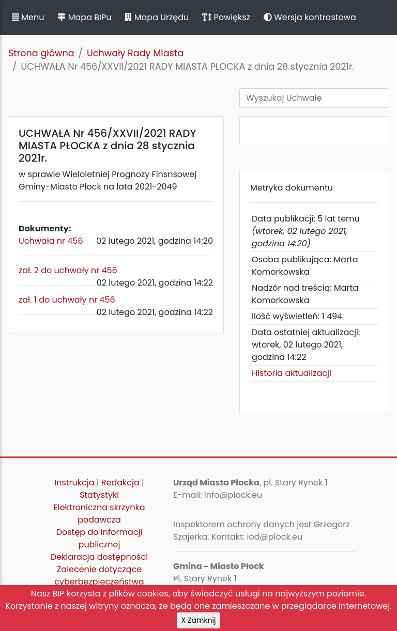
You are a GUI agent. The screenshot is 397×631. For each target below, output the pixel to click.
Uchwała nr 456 (51, 241)
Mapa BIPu (84, 17)
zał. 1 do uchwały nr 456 (67, 300)
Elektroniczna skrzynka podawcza (99, 513)
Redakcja (120, 482)
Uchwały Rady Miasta (135, 53)
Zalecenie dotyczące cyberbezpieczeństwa (99, 575)
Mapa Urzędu (157, 17)
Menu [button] (28, 17)
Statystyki (99, 495)
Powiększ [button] (226, 17)
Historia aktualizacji (291, 373)
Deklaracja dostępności (99, 557)
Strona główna (41, 53)
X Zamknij (198, 620)
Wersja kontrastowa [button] (310, 17)
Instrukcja (74, 482)
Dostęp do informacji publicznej (99, 538)
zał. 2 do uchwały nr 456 (68, 270)
